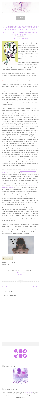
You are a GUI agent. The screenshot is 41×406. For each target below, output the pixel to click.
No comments (24, 38)
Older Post (36, 287)
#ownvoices (7, 26)
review (30, 29)
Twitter (23, 272)
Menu (21, 18)
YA (35, 29)
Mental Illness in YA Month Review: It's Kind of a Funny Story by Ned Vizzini (20, 33)
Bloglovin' (18, 272)
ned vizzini (23, 29)
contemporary (24, 26)
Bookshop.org (28, 392)
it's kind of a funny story (12, 28)
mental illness (27, 28)
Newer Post (5, 287)
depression (34, 26)
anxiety (15, 26)
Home (20, 287)
